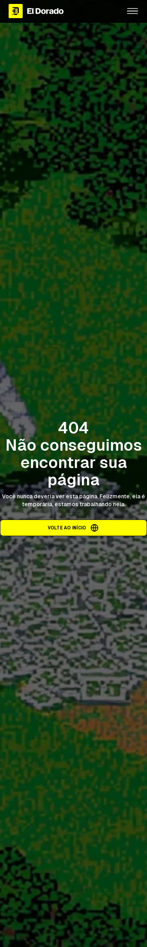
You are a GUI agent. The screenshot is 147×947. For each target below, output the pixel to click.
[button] (132, 11)
